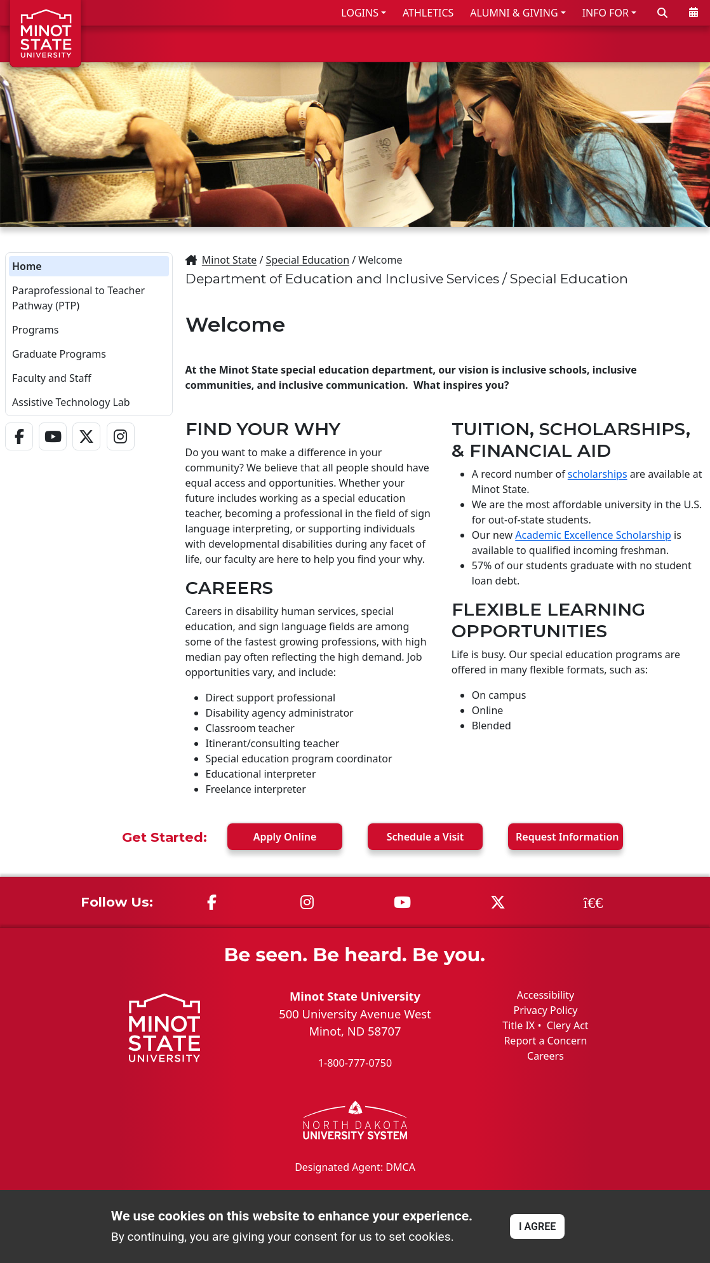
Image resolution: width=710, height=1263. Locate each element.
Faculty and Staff (51, 378)
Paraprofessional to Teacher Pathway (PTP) (78, 298)
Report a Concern (545, 1041)
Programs (35, 330)
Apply (285, 837)
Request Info (567, 837)
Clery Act (568, 1025)
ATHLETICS (428, 13)
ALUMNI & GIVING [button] (514, 13)
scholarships (597, 474)
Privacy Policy (545, 1010)
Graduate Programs (59, 354)
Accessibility (545, 995)
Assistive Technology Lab (71, 402)
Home (27, 266)
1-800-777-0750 (355, 1063)
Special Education (307, 260)
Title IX (518, 1025)
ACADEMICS (486, 43)
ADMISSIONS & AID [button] (369, 43)
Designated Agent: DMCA (355, 1166)
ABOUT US (666, 43)
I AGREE (537, 1226)
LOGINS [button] (359, 13)
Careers (545, 1056)
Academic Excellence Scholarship (593, 535)
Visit (425, 837)
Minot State (229, 260)
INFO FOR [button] (605, 13)
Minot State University (355, 996)
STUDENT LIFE (578, 43)
